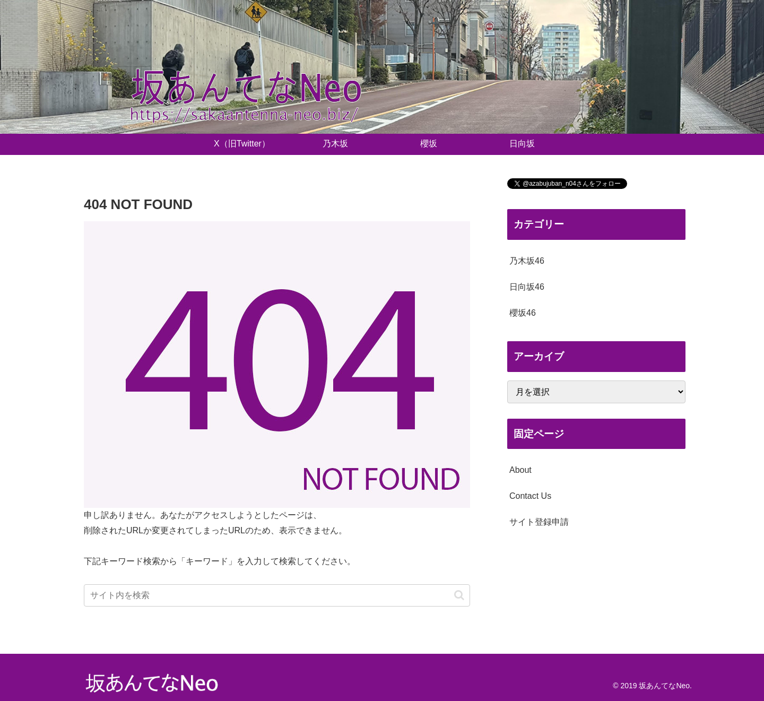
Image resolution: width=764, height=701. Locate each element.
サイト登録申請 (539, 521)
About (520, 469)
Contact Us (530, 495)
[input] (277, 595)
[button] (459, 595)
